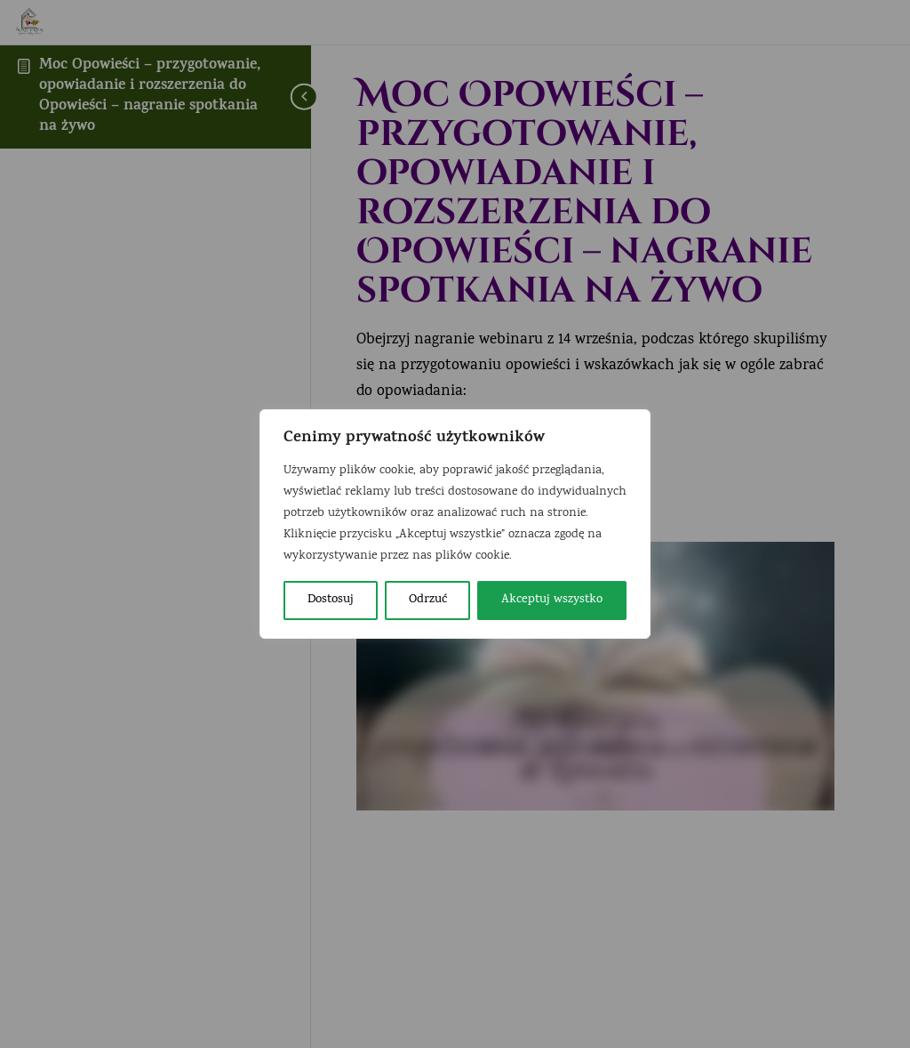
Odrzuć (428, 600)
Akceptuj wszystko (552, 600)
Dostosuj (330, 600)
